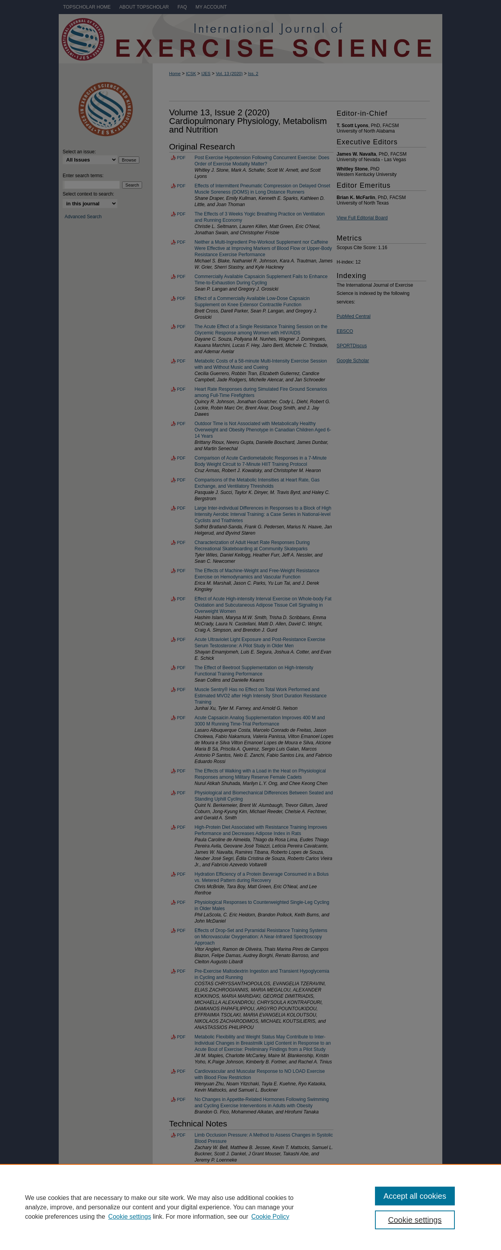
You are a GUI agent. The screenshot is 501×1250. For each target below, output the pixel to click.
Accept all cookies (415, 1196)
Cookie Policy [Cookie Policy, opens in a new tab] (270, 1216)
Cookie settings (129, 1216)
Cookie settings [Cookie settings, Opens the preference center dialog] (415, 1220)
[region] (250, 1207)
